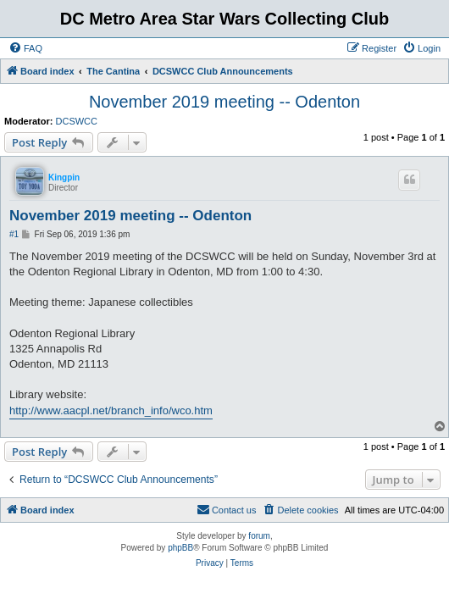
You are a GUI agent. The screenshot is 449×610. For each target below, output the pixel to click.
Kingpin (64, 177)
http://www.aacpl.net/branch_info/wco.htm (111, 410)
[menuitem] (25, 48)
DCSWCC (77, 121)
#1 (14, 234)
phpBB (180, 547)
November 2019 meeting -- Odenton (224, 101)
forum (259, 536)
